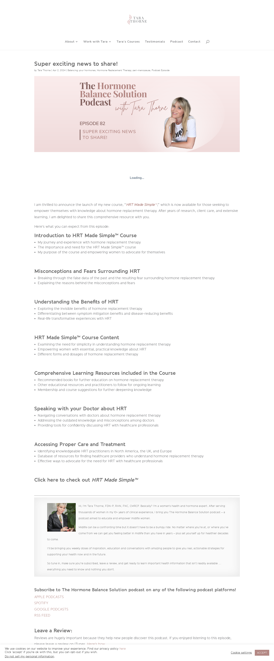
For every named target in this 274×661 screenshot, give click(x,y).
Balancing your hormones (82, 70)
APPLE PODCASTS (49, 597)
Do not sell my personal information (29, 656)
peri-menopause (141, 70)
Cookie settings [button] (241, 652)
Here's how (96, 644)
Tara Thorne (44, 70)
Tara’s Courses (128, 42)
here (122, 648)
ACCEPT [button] (262, 652)
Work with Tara (95, 42)
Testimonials (155, 42)
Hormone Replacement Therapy (114, 70)
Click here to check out (63, 480)
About (69, 42)
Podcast (176, 42)
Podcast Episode (161, 70)
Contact (194, 42)
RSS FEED (42, 615)
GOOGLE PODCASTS (51, 609)
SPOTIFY (41, 603)
